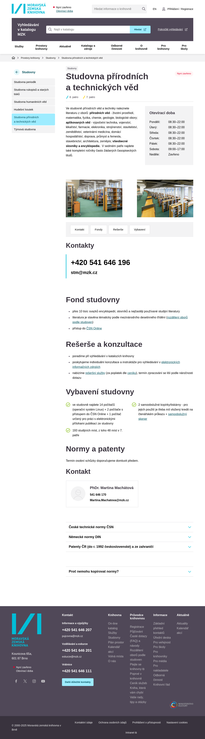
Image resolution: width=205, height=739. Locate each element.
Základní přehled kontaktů (158, 628)
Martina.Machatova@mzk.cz (109, 500)
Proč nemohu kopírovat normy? (94, 571)
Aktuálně (65, 46)
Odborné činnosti (116, 47)
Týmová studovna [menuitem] (25, 129)
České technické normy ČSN (91, 527)
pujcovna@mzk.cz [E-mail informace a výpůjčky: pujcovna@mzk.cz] (72, 636)
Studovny (51, 58)
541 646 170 (98, 494)
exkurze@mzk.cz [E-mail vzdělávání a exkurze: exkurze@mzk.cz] (72, 656)
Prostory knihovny (41, 47)
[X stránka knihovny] (25, 682)
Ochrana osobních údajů (112, 722)
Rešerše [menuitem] (118, 229)
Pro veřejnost (162, 642)
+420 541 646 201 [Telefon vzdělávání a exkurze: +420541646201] (77, 650)
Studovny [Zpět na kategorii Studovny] (28, 72)
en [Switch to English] (154, 9)
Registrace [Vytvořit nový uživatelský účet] (187, 9)
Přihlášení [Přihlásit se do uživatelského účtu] (173, 9)
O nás (112, 661)
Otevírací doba (64, 11)
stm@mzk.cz (84, 272)
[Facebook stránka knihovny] (16, 682)
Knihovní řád (161, 684)
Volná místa (116, 656)
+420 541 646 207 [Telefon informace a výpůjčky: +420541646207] (77, 630)
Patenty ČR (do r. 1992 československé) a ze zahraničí (111, 547)
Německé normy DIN (85, 537)
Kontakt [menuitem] (79, 229)
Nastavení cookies (177, 722)
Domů (13, 57)
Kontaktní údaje (84, 722)
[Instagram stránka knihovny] (34, 682)
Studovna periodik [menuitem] (25, 81)
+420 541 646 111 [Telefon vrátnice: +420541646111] (77, 671)
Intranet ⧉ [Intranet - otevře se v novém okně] (131, 732)
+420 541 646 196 (100, 262)
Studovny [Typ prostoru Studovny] (71, 68)
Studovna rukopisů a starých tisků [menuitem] (31, 92)
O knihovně (141, 47)
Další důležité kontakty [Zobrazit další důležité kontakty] (78, 682)
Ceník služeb (138, 683)
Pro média (160, 661)
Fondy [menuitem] (98, 229)
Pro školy (184, 47)
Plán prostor (116, 642)
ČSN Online (94, 328)
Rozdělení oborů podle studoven (138, 655)
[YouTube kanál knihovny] (43, 682)
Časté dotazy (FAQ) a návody (138, 641)
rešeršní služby (95, 373)
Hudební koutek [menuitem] (23, 109)
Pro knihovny (163, 47)
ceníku (131, 373)
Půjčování (136, 631)
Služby (19, 46)
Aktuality (182, 623)
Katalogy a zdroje (88, 47)
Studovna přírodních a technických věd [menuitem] (26, 119)
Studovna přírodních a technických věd (82, 58)
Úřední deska (162, 637)
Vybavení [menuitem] (139, 229)
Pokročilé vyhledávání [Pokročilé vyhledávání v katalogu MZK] (170, 29)
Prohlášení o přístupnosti (146, 722)
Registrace (137, 626)
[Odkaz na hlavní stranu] (29, 12)
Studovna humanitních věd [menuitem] (30, 101)
